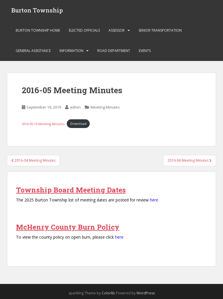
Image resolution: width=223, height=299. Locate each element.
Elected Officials (84, 30)
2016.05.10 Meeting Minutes (43, 123)
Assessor (117, 30)
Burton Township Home (38, 30)
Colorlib (108, 293)
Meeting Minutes (105, 107)
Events (145, 50)
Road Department (113, 50)
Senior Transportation (160, 30)
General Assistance (33, 50)
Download (78, 123)
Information (71, 50)
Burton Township (37, 10)
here (154, 200)
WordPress (145, 293)
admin (75, 107)
